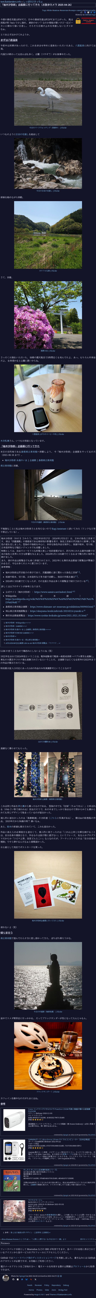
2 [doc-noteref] (79, 572)
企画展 (33, 1184)
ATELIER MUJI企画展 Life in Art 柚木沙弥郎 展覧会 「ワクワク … (32, 643)
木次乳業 (5, 440)
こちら (53, 818)
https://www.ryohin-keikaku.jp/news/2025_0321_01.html (57, 615)
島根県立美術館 (29, 451)
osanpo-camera (76, 10)
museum (64, 10)
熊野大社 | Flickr (48, 351)
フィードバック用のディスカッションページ (34, 1257)
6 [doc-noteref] (84, 610)
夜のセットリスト (87, 1239)
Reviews (38, 1285)
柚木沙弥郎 (10, 636)
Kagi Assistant (59, 528)
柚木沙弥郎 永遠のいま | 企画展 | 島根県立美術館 (29, 460)
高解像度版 (51, 1215)
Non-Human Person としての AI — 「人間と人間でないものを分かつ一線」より (34, 1239)
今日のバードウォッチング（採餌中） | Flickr (48, 127)
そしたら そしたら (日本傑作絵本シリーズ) (40, 1170)
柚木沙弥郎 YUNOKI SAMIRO (18, 633)
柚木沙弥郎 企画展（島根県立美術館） (48, 799)
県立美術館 (6, 465)
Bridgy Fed (63, 1290)
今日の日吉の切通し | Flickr (48, 191)
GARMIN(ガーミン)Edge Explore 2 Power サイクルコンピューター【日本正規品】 (59, 1139)
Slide (47, 1290)
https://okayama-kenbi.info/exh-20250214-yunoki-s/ (57, 611)
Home (31, 1290)
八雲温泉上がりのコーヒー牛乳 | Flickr (48, 434)
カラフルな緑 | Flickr (48, 271)
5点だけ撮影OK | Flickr (48, 741)
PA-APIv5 (91, 1135)
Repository (56, 1285)
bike (50, 10)
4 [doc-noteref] (86, 580)
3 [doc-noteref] (77, 576)
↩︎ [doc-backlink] (26, 622)
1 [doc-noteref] (77, 572)
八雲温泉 (79, 45)
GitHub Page (90, 14)
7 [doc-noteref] (87, 615)
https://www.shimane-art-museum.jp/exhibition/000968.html (61, 606)
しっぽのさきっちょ (33, 1)
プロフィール (79, 1266)
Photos (39, 1290)
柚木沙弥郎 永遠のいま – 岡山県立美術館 (22, 640)
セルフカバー (40, 1221)
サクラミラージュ (35, 1200)
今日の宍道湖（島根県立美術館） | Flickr (48, 522)
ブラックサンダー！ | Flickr (48, 1092)
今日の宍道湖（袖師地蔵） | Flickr (48, 1011)
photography (90, 10)
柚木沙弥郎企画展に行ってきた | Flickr (48, 920)
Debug (66, 1285)
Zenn (54, 1290)
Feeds (29, 1285)
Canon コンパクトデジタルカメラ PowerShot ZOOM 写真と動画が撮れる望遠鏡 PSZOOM (59, 1110)
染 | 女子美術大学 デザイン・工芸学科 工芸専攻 (30, 1232)
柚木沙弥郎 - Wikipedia (15, 622)
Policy (46, 1285)
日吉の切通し (22, 134)
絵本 (9, 826)
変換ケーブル (68, 1154)
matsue (56, 10)
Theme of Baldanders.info (61, 1294)
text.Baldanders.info (11, 1)
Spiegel (65, 1135)
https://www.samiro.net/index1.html (53, 592)
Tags (44, 10)
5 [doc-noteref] (19, 602)
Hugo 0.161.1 (39, 1294)
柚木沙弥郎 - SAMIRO (14, 626)
